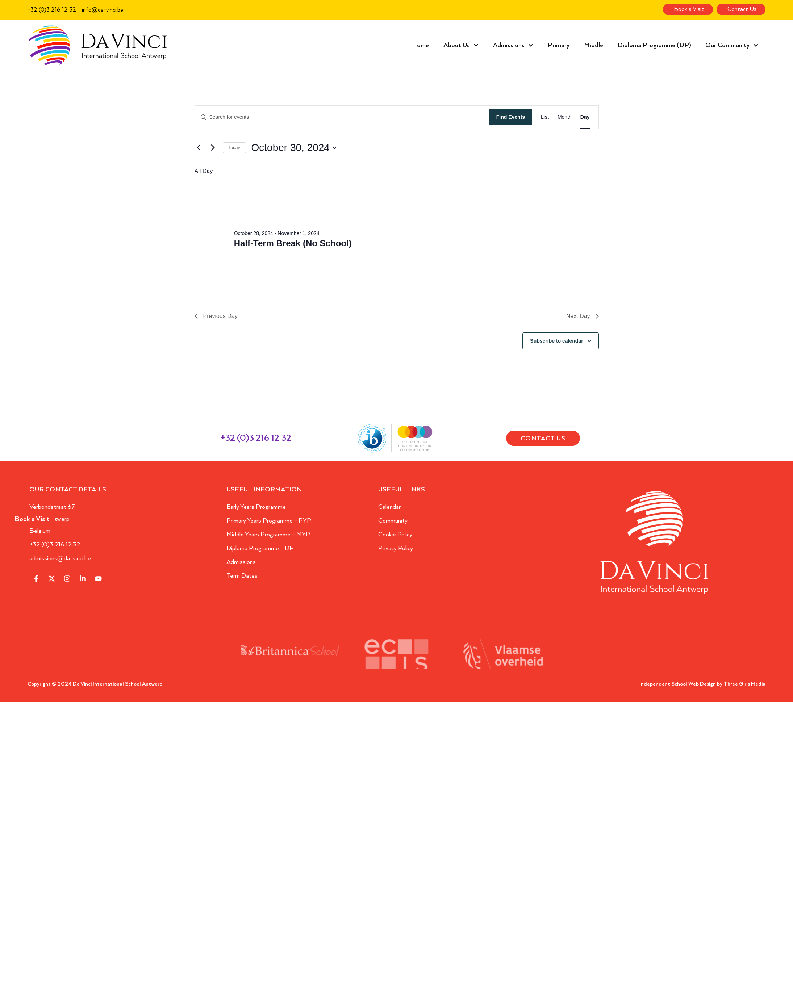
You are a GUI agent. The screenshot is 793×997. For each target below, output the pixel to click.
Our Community (731, 45)
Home (420, 45)
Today (234, 147)
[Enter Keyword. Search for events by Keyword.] (342, 117)
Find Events (510, 117)
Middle (593, 45)
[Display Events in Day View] (585, 117)
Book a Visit (32, 519)
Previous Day (216, 316)
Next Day (582, 316)
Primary (558, 45)
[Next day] (213, 147)
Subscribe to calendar (556, 341)
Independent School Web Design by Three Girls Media (702, 684)
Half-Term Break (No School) (293, 243)
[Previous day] (199, 147)
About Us (461, 45)
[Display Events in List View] (545, 117)
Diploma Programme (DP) (654, 45)
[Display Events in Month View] (565, 117)
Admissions (513, 45)
